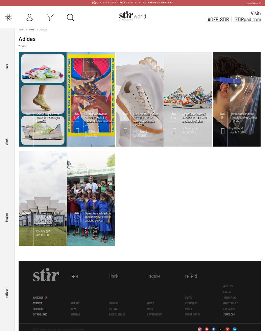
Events (188, 307)
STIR (248, 19)
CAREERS (227, 290)
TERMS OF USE (229, 296)
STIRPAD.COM (229, 313)
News (73, 307)
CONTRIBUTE (39, 307)
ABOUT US (228, 284)
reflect (6, 292)
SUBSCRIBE (38, 296)
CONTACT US (229, 307)
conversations (154, 313)
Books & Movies (117, 313)
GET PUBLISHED (40, 313)
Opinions (113, 302)
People (150, 302)
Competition (191, 302)
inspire (6, 216)
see (6, 64)
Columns (113, 307)
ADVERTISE (37, 302)
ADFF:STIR (218, 19)
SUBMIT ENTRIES (192, 313)
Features (75, 302)
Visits (150, 307)
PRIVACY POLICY (230, 302)
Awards (188, 296)
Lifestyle (75, 313)
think (6, 140)
